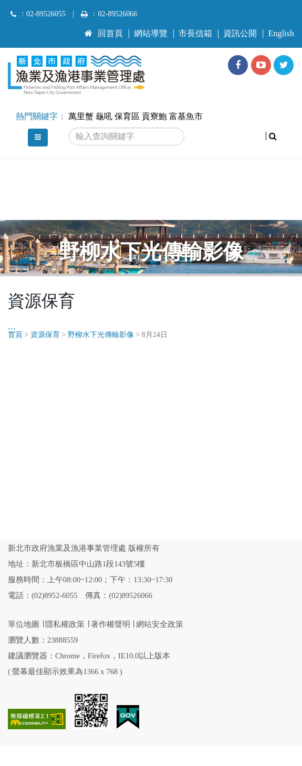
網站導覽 (151, 33)
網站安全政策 (159, 624)
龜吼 (104, 116)
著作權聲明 (110, 624)
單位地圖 (23, 624)
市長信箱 (195, 33)
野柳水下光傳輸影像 (101, 335)
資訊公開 (240, 33)
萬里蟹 (80, 116)
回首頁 (104, 33)
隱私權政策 (65, 624)
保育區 (127, 116)
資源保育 (45, 335)
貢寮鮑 (154, 116)
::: (88, 29)
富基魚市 (186, 116)
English (281, 33)
